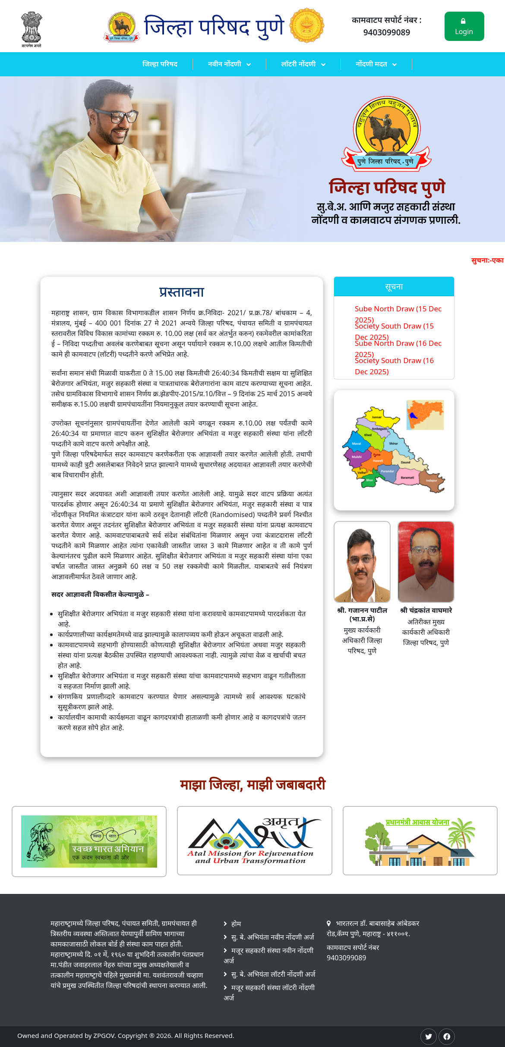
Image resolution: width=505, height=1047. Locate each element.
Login (464, 27)
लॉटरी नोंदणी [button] (299, 64)
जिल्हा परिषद (159, 64)
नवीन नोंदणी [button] (225, 64)
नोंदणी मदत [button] (372, 64)
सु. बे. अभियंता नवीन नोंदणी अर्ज (272, 937)
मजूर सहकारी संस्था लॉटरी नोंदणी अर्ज (269, 993)
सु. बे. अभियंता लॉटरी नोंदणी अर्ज (273, 974)
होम (236, 923)
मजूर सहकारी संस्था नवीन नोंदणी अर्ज (268, 955)
